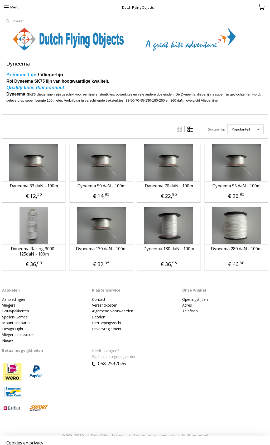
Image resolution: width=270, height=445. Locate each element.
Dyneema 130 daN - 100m (101, 249)
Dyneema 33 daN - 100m (34, 185)
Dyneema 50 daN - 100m (101, 185)
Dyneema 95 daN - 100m (236, 185)
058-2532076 (109, 363)
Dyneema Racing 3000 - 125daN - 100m (34, 252)
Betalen (98, 316)
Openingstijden (195, 299)
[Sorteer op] (245, 129)
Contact (98, 299)
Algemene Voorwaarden (112, 310)
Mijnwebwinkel (197, 435)
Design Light (12, 328)
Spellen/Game (14, 316)
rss (131, 435)
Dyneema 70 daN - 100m (169, 185)
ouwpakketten (17, 310)
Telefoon (190, 310)
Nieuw (7, 340)
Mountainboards (16, 322)
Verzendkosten (104, 305)
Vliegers (8, 305)
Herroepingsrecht (107, 322)
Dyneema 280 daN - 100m (236, 249)
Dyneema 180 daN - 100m (168, 249)
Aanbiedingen (13, 299)
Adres (187, 305)
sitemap (120, 435)
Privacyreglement (107, 328)
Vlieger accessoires (18, 334)
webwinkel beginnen (151, 435)
